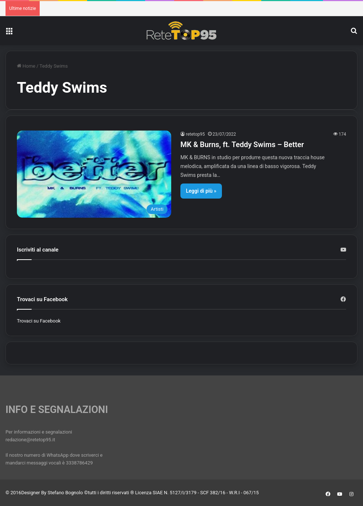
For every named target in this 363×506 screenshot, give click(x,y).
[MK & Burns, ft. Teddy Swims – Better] (94, 174)
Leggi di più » (201, 191)
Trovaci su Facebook (39, 321)
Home (26, 66)
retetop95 (195, 134)
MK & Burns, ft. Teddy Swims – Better (242, 144)
